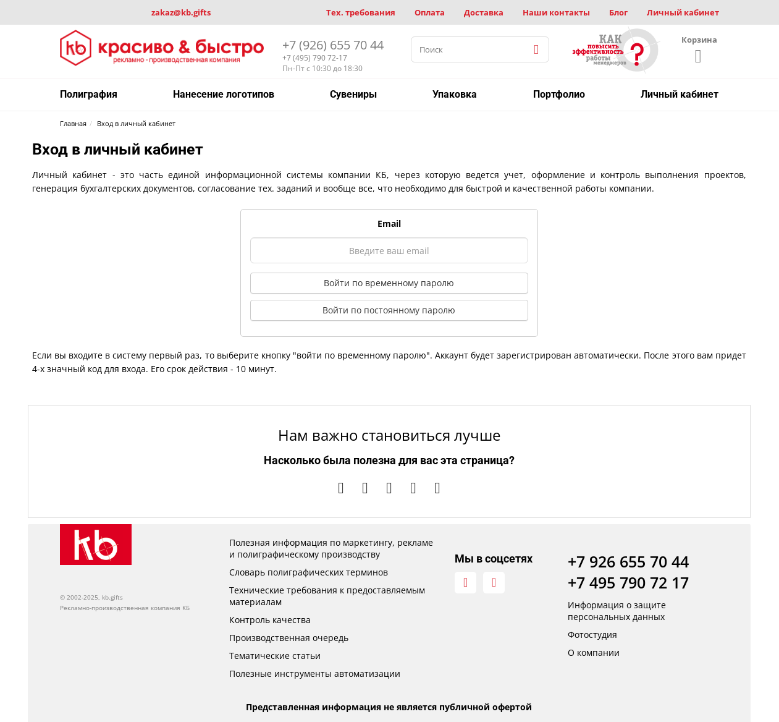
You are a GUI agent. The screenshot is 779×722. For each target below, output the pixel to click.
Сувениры (353, 94)
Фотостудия (592, 634)
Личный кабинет (683, 12)
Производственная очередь (288, 637)
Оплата (430, 12)
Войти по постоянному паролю (388, 310)
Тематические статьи (275, 655)
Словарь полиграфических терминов (308, 572)
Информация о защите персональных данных (617, 610)
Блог (618, 12)
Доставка (483, 12)
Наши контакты (556, 12)
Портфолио (559, 94)
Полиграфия (88, 94)
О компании (594, 652)
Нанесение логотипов (223, 94)
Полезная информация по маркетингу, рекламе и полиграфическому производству (331, 548)
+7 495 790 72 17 (628, 582)
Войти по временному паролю (389, 283)
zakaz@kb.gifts (181, 12)
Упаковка (454, 94)
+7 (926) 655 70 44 (333, 44)
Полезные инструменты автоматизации (314, 673)
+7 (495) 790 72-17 (314, 58)
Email (389, 223)
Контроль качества (270, 620)
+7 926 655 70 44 (628, 561)
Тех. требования (360, 12)
